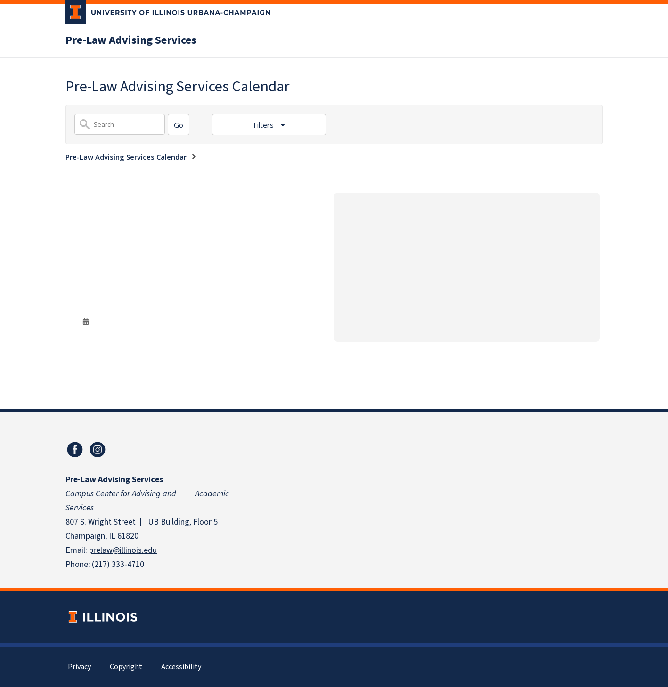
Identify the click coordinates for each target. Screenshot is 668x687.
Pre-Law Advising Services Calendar (126, 157)
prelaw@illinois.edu (123, 550)
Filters (264, 124)
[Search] (178, 124)
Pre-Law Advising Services (130, 40)
